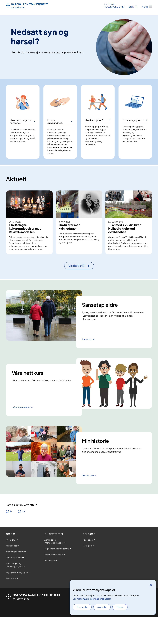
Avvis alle (102, 607)
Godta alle (82, 607)
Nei (23, 511)
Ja (11, 511)
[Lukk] (151, 585)
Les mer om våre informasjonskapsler (92, 598)
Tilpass (119, 607)
